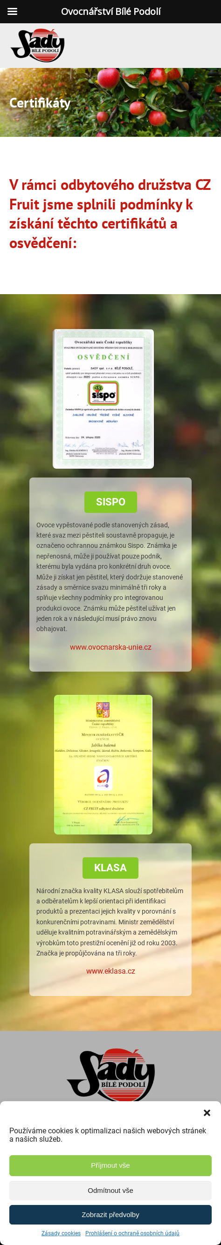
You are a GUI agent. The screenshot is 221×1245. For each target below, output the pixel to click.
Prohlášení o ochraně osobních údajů (132, 1233)
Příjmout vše (110, 1165)
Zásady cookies (61, 1233)
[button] (207, 1112)
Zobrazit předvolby (110, 1214)
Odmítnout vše (110, 1190)
